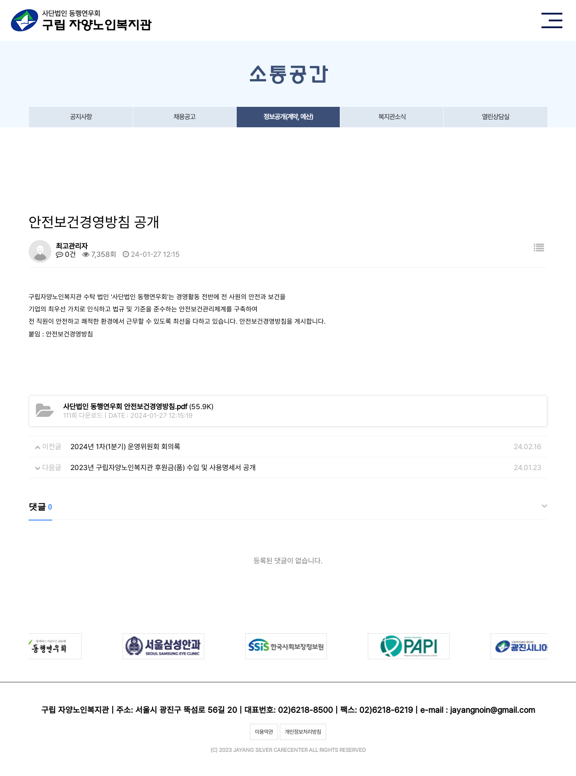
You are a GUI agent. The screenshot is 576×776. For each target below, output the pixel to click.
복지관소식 (392, 117)
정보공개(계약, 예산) (288, 117)
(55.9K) (138, 406)
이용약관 (264, 732)
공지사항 (81, 117)
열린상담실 (495, 117)
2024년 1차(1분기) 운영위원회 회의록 (125, 446)
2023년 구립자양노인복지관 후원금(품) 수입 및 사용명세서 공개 (163, 467)
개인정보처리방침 (303, 732)
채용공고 (184, 117)
